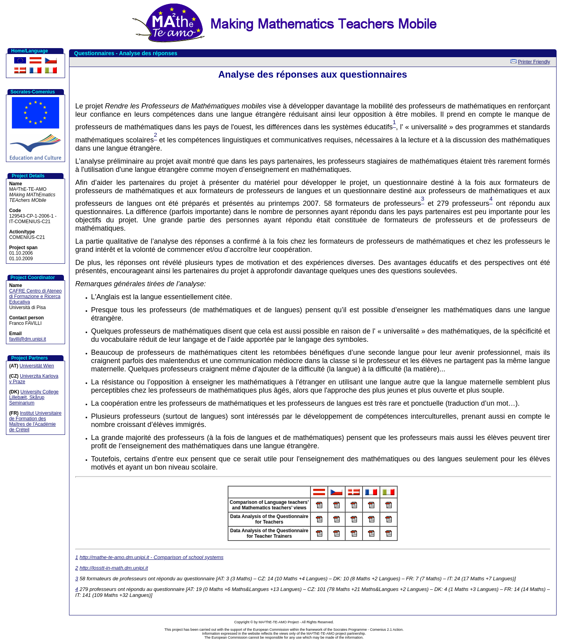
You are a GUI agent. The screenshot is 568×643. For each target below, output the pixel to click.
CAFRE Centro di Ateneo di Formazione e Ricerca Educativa (35, 296)
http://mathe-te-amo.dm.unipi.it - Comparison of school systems (152, 557)
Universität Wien (37, 366)
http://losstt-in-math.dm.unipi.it (114, 568)
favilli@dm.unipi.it (27, 339)
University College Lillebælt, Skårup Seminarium (33, 397)
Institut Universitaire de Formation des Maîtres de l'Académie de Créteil (35, 421)
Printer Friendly (534, 62)
